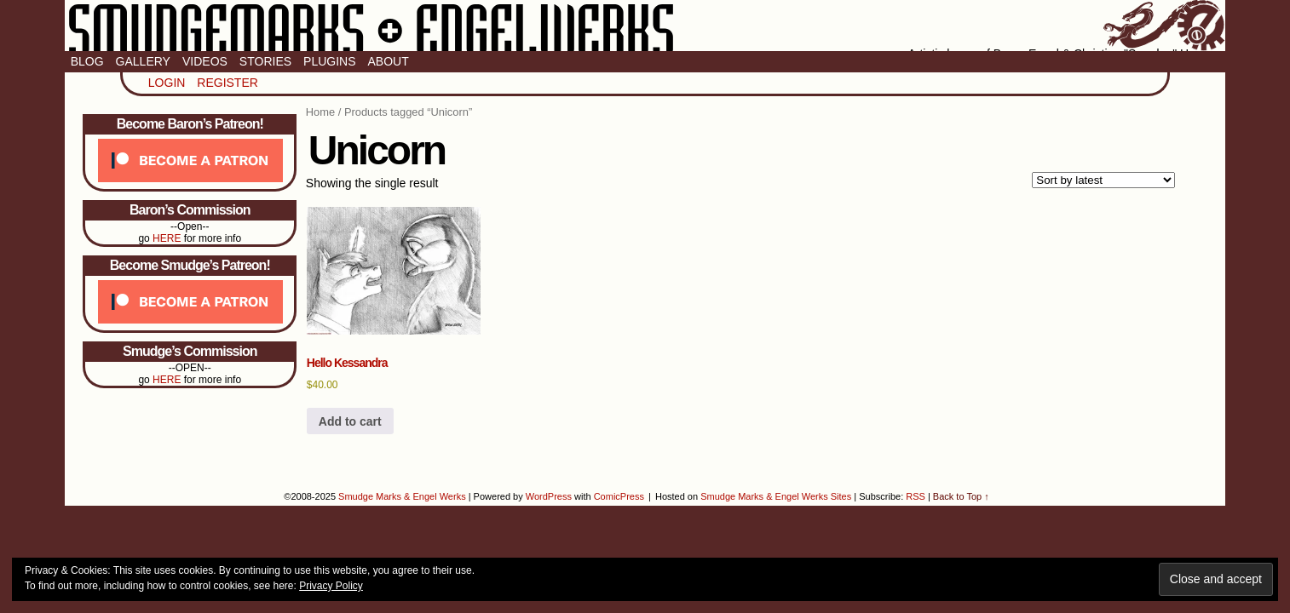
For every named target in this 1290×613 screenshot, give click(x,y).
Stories (265, 61)
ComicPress (619, 496)
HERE (167, 238)
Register (227, 82)
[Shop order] (1103, 180)
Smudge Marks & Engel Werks (645, 25)
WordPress (549, 496)
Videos (204, 61)
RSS (915, 496)
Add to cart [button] (350, 421)
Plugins (329, 61)
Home (320, 112)
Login (167, 82)
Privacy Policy (331, 586)
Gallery (143, 61)
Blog (87, 61)
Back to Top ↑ (961, 496)
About (388, 61)
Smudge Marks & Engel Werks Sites (775, 496)
